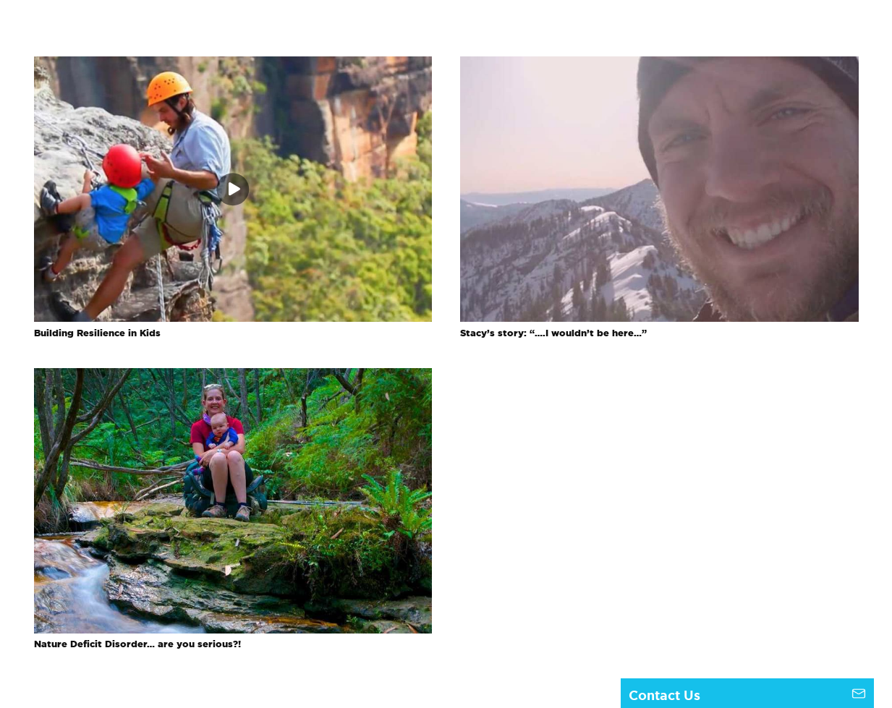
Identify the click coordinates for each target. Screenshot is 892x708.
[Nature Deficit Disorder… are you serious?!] (233, 377)
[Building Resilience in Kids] (233, 65)
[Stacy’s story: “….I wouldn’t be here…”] (659, 65)
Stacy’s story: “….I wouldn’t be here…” (553, 333)
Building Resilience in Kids (97, 333)
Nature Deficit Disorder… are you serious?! (137, 644)
